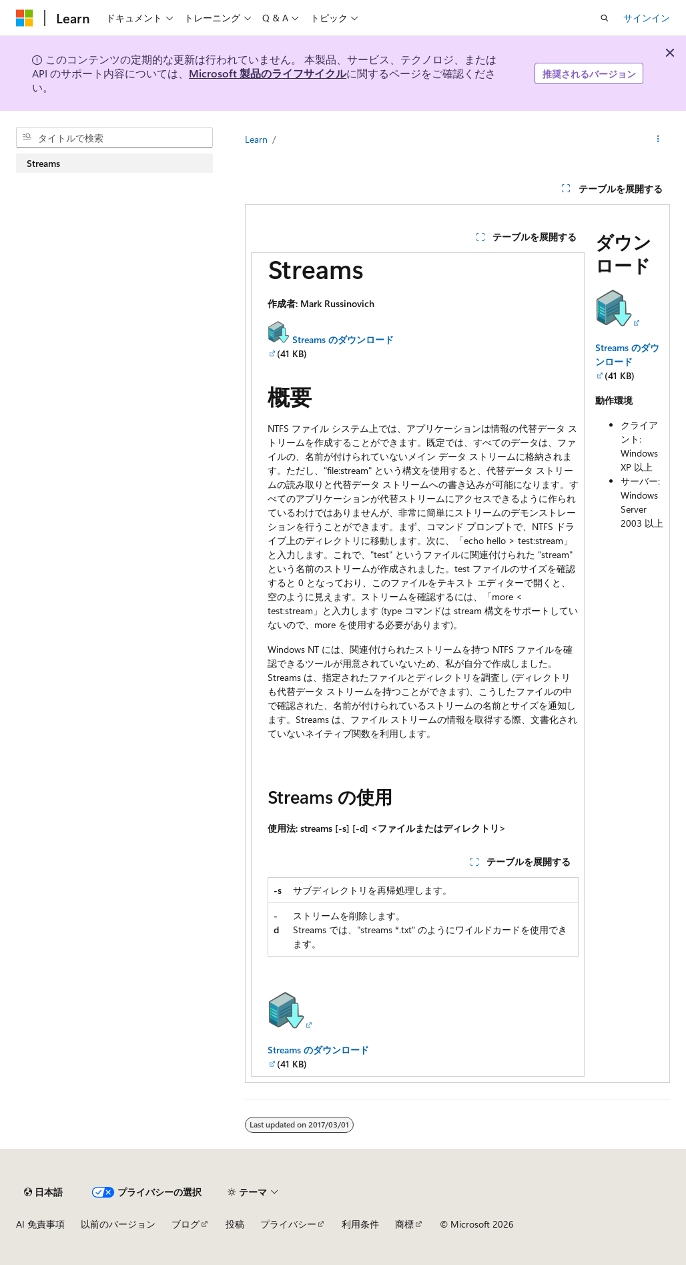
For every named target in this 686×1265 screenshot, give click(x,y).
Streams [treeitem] (43, 163)
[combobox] (114, 137)
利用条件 (360, 1224)
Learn (256, 139)
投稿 (235, 1224)
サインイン (646, 17)
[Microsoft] (24, 18)
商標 (404, 1224)
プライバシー (288, 1224)
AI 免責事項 (40, 1224)
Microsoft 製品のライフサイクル (267, 73)
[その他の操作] (658, 139)
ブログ (186, 1224)
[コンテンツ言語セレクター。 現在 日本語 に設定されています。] (43, 1192)
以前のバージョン (118, 1224)
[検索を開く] (604, 18)
